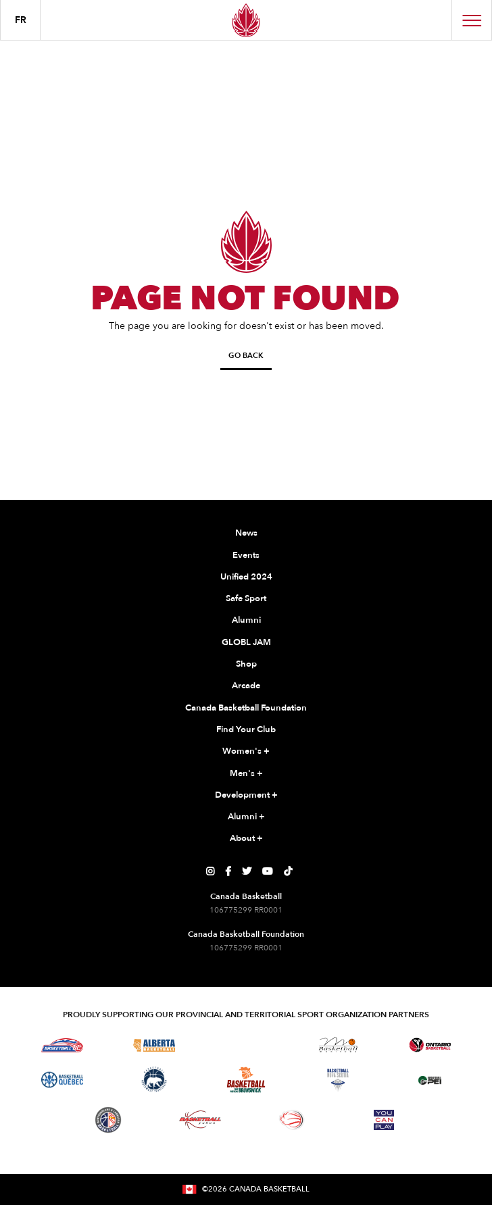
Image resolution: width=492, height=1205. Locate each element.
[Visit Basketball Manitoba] (338, 1045)
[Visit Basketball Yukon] (200, 1119)
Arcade (246, 686)
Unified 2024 (246, 577)
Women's (246, 752)
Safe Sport (246, 598)
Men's (246, 774)
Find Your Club (246, 729)
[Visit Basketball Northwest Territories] (154, 1080)
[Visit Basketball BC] (62, 1044)
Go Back (246, 356)
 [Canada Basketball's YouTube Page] (267, 871)
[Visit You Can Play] (384, 1120)
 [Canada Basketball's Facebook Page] (228, 871)
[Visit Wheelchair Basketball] (291, 1120)
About (246, 839)
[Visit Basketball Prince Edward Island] (429, 1080)
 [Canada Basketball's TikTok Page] (288, 871)
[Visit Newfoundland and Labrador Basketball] (108, 1119)
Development (246, 795)
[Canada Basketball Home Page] (246, 20)
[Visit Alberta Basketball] (154, 1045)
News (246, 533)
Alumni (246, 620)
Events (246, 555)
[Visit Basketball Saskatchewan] (246, 1045)
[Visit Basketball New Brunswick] (246, 1080)
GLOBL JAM (246, 642)
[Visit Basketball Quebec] (62, 1080)
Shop (246, 664)
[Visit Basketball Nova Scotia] (337, 1080)
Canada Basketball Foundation (246, 708)
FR (20, 20)
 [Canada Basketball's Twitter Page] (246, 871)
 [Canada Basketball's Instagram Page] (210, 871)
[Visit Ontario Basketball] (430, 1045)
